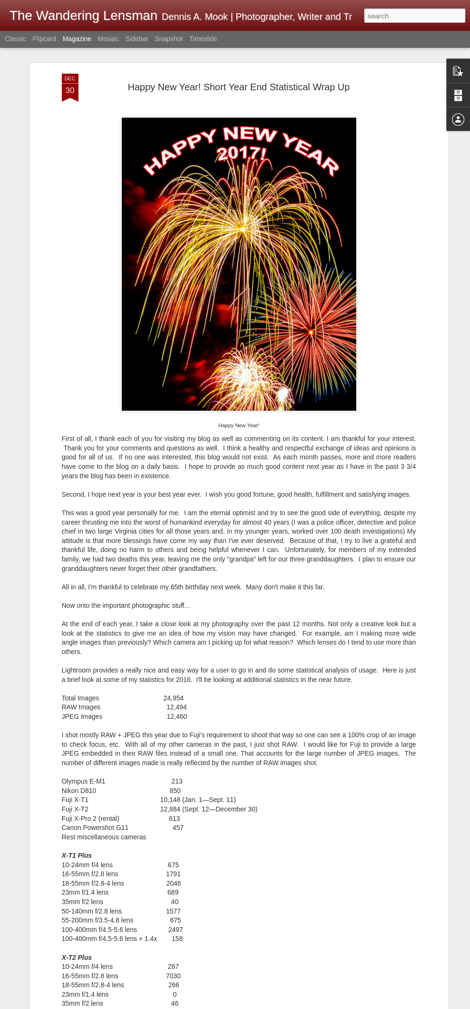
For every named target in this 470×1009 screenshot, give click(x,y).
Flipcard (44, 39)
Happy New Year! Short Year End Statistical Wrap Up (239, 65)
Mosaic (108, 39)
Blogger (384, 1004)
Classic (15, 39)
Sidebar (137, 39)
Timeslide (203, 39)
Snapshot (169, 39)
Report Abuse (411, 1004)
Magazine (77, 39)
